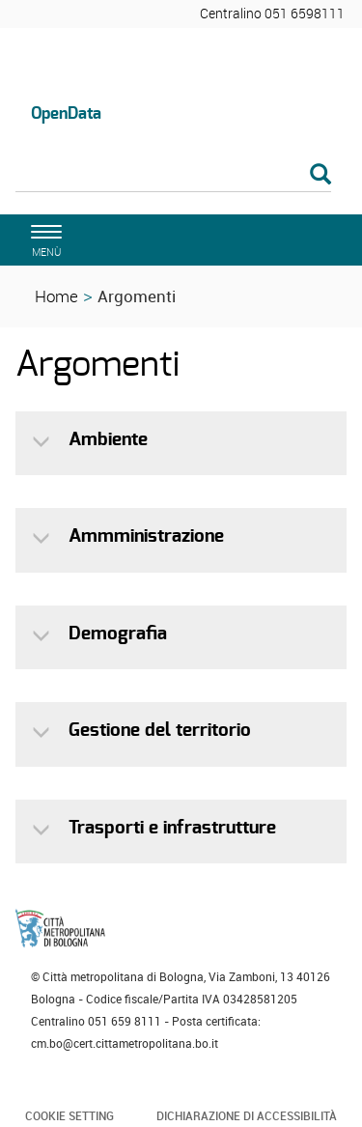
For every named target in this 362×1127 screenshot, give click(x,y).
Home (56, 296)
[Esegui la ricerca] (320, 175)
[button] (43, 442)
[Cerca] (173, 175)
